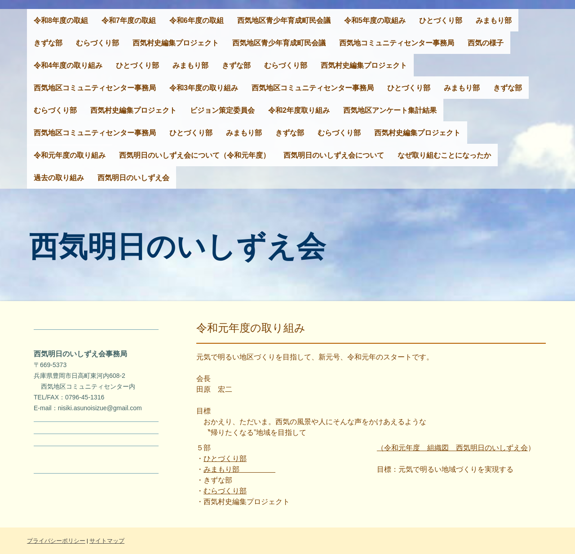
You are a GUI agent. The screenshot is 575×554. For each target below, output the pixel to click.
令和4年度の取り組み (68, 65)
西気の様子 (486, 43)
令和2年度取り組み (299, 110)
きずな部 (48, 43)
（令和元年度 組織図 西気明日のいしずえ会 (452, 448)
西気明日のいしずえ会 (133, 178)
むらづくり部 (97, 43)
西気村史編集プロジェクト (176, 43)
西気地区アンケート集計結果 (390, 110)
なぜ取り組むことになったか (444, 155)
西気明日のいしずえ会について (333, 155)
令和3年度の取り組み (203, 88)
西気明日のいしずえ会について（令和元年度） (194, 155)
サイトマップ (106, 540)
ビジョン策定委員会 (222, 110)
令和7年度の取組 (129, 20)
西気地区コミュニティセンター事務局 (95, 88)
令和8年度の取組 (61, 20)
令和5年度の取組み (375, 20)
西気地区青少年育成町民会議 (284, 20)
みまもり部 (494, 20)
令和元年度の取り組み (70, 155)
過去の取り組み (59, 178)
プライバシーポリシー (56, 540)
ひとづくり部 (440, 20)
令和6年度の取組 (196, 20)
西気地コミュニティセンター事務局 (396, 43)
